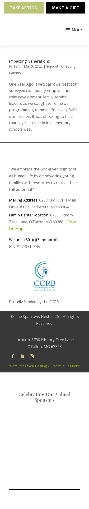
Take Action (24, 7)
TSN (17, 66)
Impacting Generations (29, 61)
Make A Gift (65, 8)
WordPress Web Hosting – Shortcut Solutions (44, 366)
